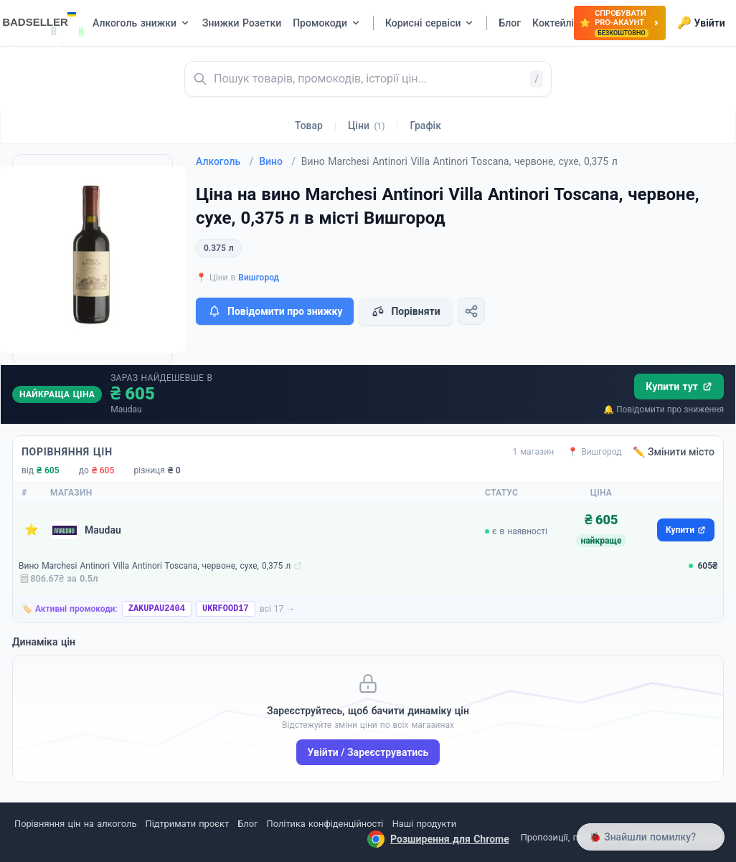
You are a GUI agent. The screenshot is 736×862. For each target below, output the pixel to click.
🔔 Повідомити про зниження (663, 409)
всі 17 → (278, 609)
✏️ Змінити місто (673, 452)
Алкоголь (224, 161)
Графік (425, 125)
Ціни (366, 125)
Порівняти (405, 311)
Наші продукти (424, 823)
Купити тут (679, 386)
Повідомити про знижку (274, 311)
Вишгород (258, 278)
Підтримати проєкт (187, 823)
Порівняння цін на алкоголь (75, 823)
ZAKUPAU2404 (156, 609)
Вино (277, 161)
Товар (309, 125)
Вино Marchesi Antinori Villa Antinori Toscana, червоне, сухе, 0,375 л (155, 566)
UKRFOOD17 (225, 609)
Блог (247, 823)
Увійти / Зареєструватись (368, 752)
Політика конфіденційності (325, 823)
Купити (686, 530)
